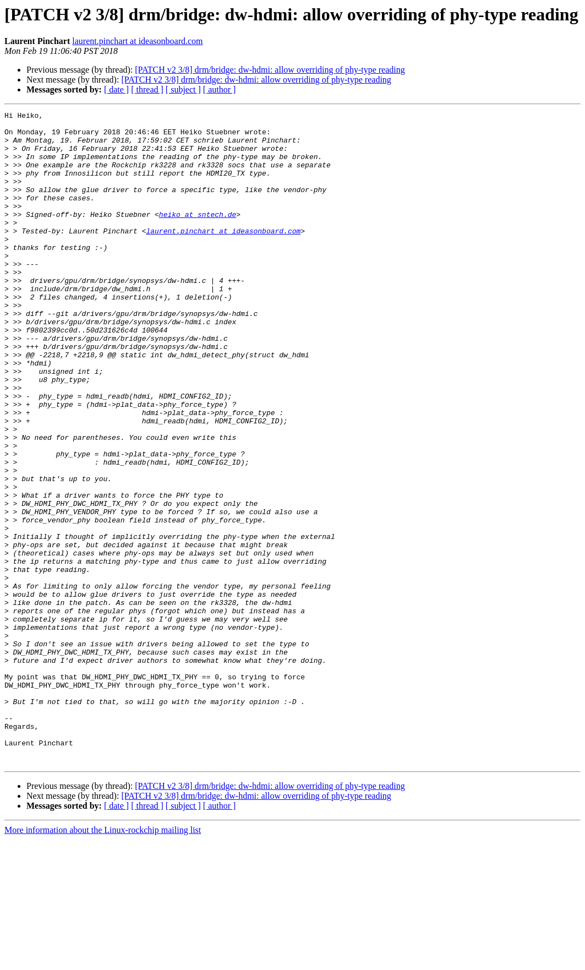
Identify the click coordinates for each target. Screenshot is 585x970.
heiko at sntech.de (197, 236)
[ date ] (116, 89)
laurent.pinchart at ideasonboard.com (137, 41)
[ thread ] (147, 89)
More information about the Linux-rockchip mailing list (102, 960)
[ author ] (219, 89)
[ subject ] (183, 89)
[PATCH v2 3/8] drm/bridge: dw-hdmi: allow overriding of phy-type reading (269, 69)
